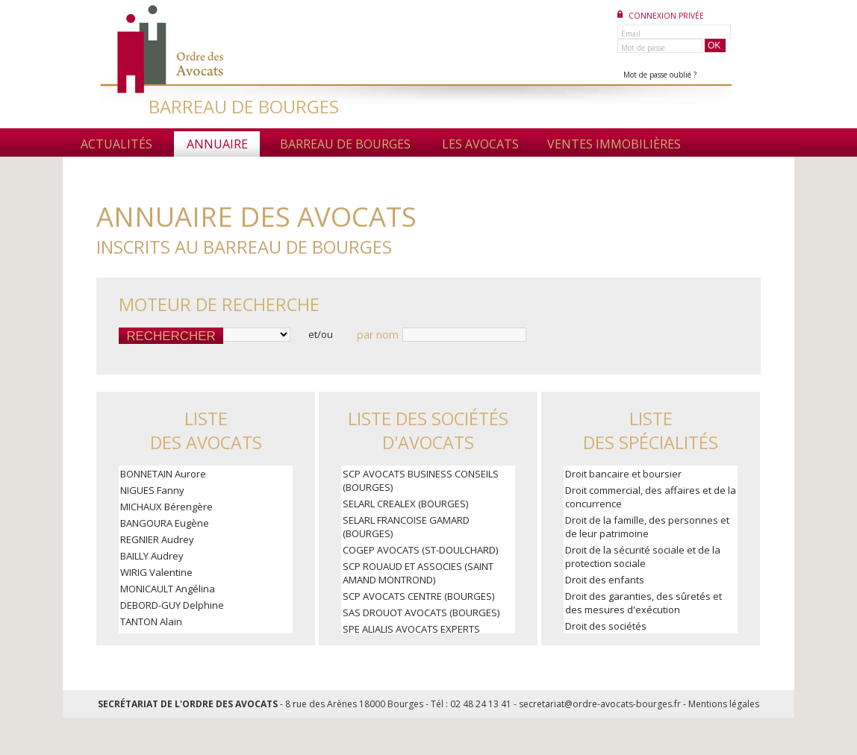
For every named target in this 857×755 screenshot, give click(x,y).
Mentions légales (723, 704)
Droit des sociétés (605, 626)
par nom (378, 335)
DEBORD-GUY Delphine (172, 605)
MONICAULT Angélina (167, 588)
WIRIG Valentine (156, 572)
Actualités (116, 144)
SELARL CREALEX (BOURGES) (405, 503)
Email (631, 33)
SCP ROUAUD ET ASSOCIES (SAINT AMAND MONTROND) (418, 573)
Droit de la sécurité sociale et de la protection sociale (642, 556)
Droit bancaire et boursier (623, 473)
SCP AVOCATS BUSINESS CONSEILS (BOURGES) (421, 480)
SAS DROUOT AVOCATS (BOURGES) (421, 612)
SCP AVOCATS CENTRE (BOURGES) (418, 596)
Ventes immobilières (614, 144)
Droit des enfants (604, 579)
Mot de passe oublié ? (659, 74)
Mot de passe (643, 48)
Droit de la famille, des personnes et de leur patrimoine (647, 526)
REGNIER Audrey (157, 539)
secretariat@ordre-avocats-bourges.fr (600, 704)
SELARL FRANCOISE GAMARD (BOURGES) (406, 526)
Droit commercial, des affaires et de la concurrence (650, 496)
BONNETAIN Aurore (163, 473)
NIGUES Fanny (152, 490)
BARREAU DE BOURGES (244, 106)
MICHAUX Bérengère (166, 506)
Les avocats (480, 144)
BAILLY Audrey (152, 556)
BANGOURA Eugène (164, 523)
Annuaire (217, 144)
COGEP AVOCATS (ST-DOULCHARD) (420, 550)
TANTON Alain (151, 621)
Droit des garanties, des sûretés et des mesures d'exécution (643, 602)
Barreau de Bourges (345, 144)
